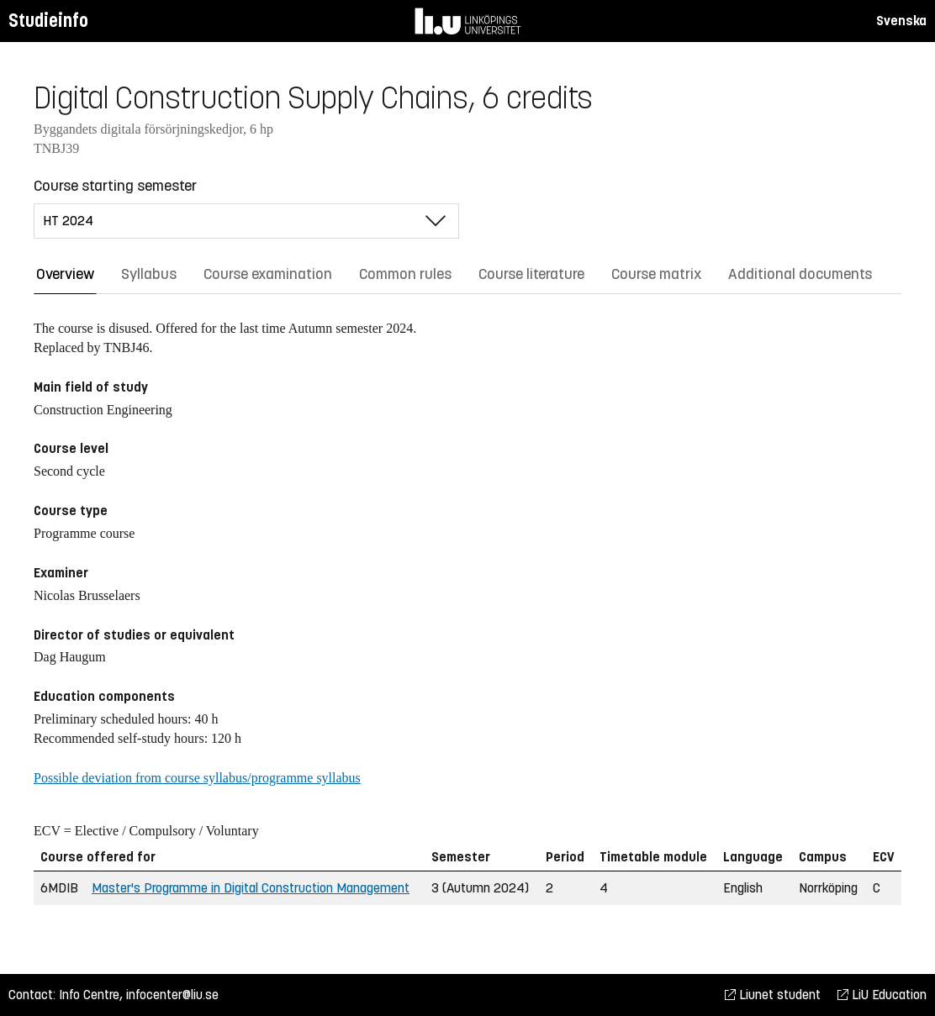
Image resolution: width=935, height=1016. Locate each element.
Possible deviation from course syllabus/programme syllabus (197, 778)
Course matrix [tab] (656, 274)
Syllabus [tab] (149, 274)
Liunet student (773, 995)
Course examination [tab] (267, 274)
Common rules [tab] (405, 274)
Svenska (901, 21)
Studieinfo (48, 20)
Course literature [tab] (531, 274)
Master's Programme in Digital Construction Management (250, 888)
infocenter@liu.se (172, 995)
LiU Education (882, 995)
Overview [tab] (65, 274)
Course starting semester (115, 185)
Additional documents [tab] (800, 274)
